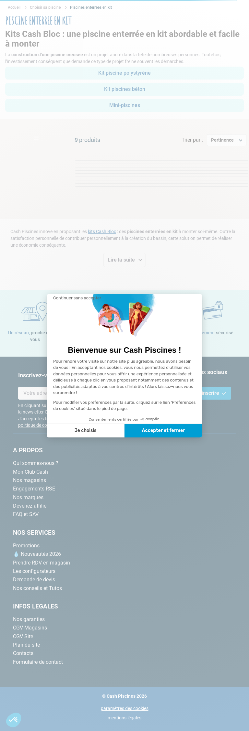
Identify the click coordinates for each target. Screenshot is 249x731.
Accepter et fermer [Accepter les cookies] (163, 430)
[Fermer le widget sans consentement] (77, 298)
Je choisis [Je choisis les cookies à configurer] (86, 430)
